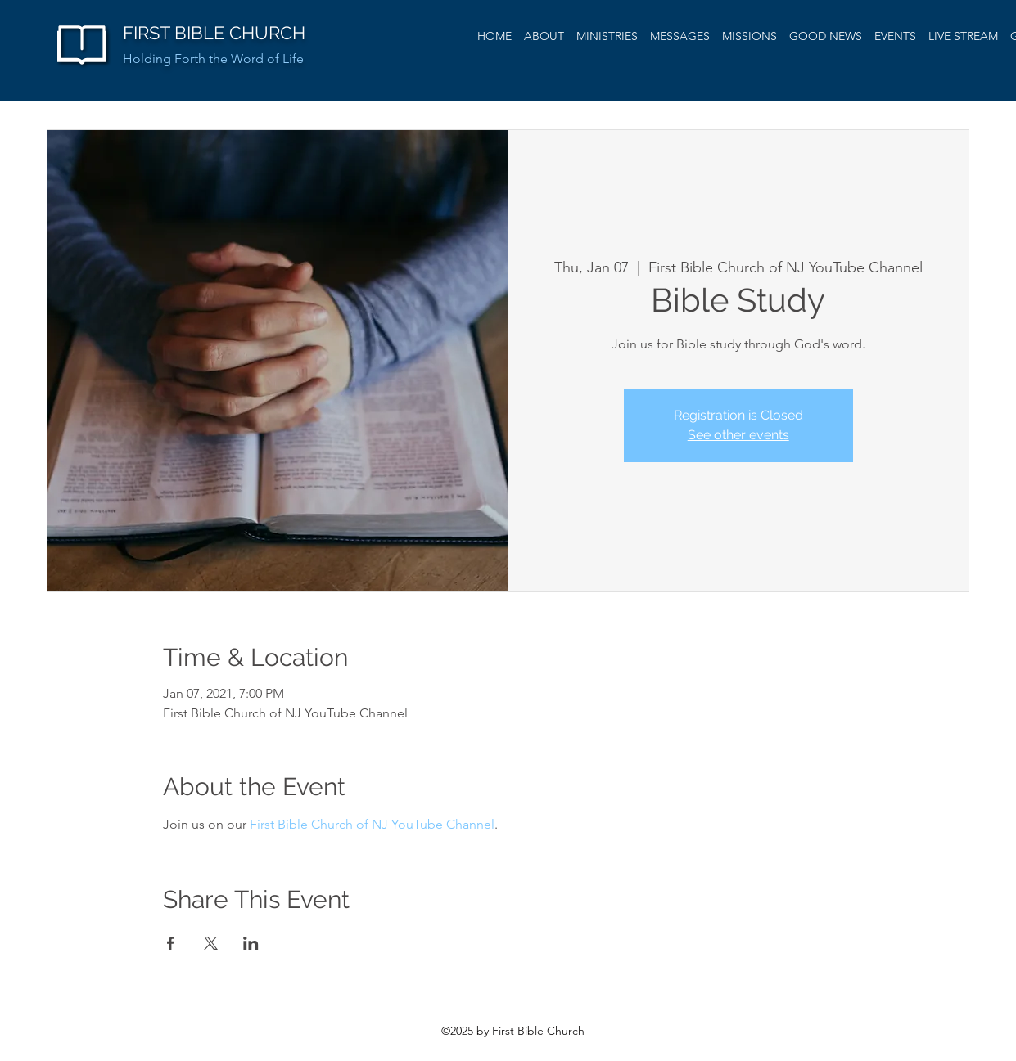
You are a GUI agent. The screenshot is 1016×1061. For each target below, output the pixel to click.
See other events (738, 435)
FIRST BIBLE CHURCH (214, 32)
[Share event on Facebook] (170, 943)
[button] (679, 36)
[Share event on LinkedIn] (251, 943)
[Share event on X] (211, 943)
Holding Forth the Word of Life (213, 58)
